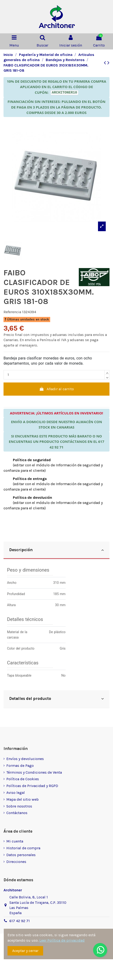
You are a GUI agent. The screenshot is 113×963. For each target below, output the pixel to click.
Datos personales (21, 855)
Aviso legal (15, 792)
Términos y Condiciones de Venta (34, 772)
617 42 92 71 (19, 921)
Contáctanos (16, 813)
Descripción (56, 550)
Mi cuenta (14, 841)
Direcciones (16, 861)
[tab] (56, 550)
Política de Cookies (22, 779)
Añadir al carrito (56, 389)
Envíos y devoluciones (25, 758)
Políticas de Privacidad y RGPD (32, 786)
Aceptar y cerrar (25, 950)
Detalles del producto (56, 699)
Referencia (12, 312)
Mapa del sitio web (22, 799)
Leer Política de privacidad (62, 940)
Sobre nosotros (19, 806)
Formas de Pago (20, 765)
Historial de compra (23, 848)
